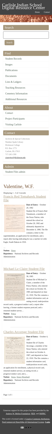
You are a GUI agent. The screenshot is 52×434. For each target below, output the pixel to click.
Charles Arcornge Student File (23, 332)
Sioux (13, 251)
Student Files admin (15, 171)
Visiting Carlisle (13, 124)
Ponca (13, 314)
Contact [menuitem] (47, 12)
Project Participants (15, 118)
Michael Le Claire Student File (24, 269)
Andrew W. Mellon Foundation (18, 414)
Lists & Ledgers (13, 81)
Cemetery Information (16, 93)
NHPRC (42, 414)
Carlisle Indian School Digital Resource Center (23, 5)
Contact (9, 113)
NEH (33, 414)
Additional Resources (16, 99)
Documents (11, 76)
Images (8, 64)
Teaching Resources (15, 87)
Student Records (13, 58)
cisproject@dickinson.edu (15, 158)
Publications (11, 70)
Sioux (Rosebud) (23, 377)
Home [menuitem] (37, 12)
